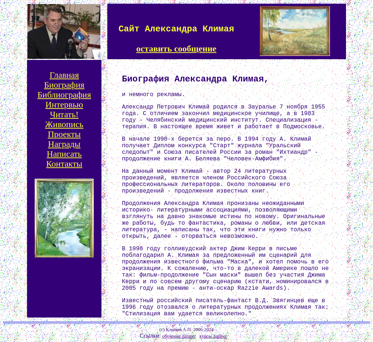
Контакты (64, 163)
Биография (64, 85)
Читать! (64, 114)
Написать (64, 154)
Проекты (64, 134)
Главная (64, 75)
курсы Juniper (213, 336)
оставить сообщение (176, 48)
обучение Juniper (179, 336)
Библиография (64, 94)
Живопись (64, 124)
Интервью (64, 104)
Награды (64, 144)
